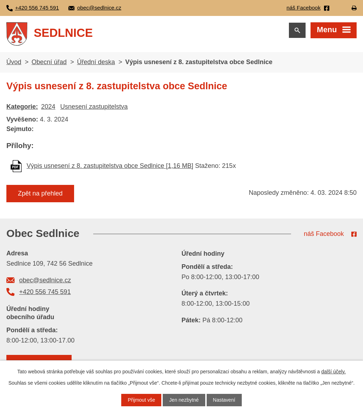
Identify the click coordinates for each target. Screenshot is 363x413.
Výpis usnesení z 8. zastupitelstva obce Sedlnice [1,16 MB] (110, 165)
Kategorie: (22, 106)
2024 (48, 106)
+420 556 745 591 (45, 291)
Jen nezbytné (184, 400)
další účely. (333, 371)
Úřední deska (96, 62)
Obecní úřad (49, 62)
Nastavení (224, 400)
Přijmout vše (141, 400)
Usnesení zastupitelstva (94, 106)
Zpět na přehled (40, 193)
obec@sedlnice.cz (45, 280)
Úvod (13, 62)
